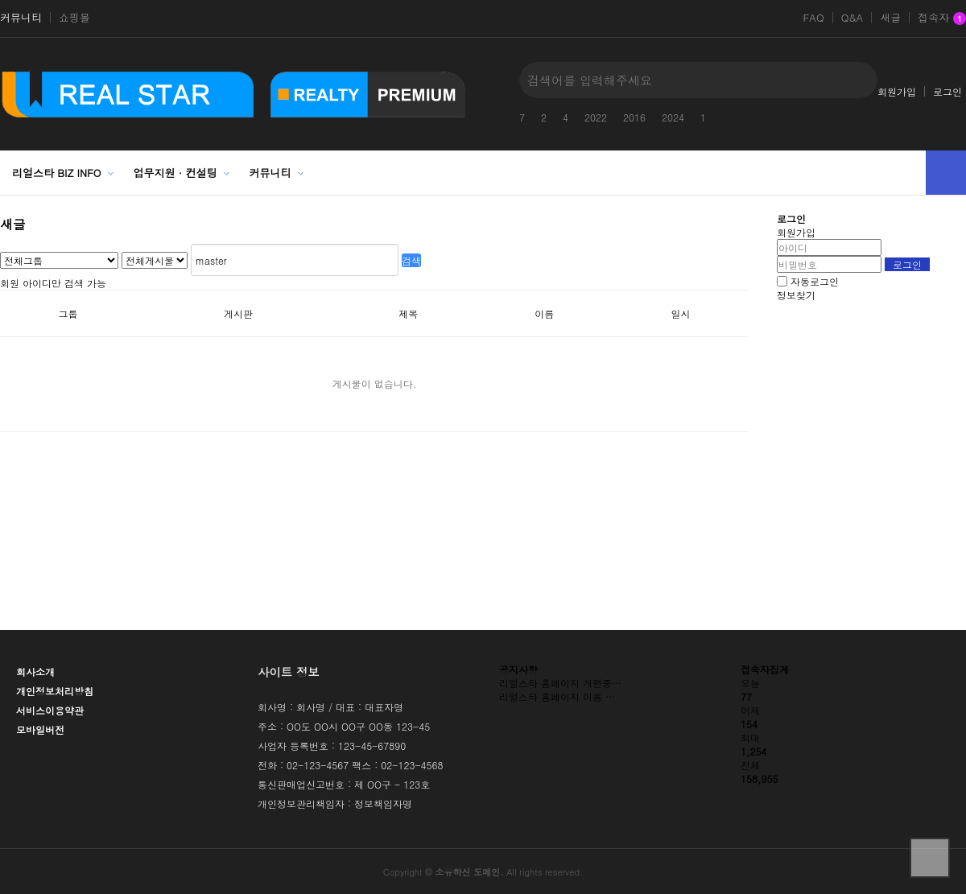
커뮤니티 (21, 17)
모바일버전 (40, 729)
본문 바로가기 (0, 0)
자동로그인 (815, 281)
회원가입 (896, 91)
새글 (890, 17)
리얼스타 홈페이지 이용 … (557, 696)
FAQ (813, 17)
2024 (673, 117)
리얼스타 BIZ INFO (56, 172)
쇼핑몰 (74, 17)
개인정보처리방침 (54, 691)
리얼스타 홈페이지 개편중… (560, 683)
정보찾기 (796, 295)
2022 (595, 117)
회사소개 (35, 671)
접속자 (942, 18)
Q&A (852, 17)
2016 (634, 117)
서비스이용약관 (50, 710)
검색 (411, 260)
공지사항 (518, 669)
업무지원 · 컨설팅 (175, 172)
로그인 (947, 91)
